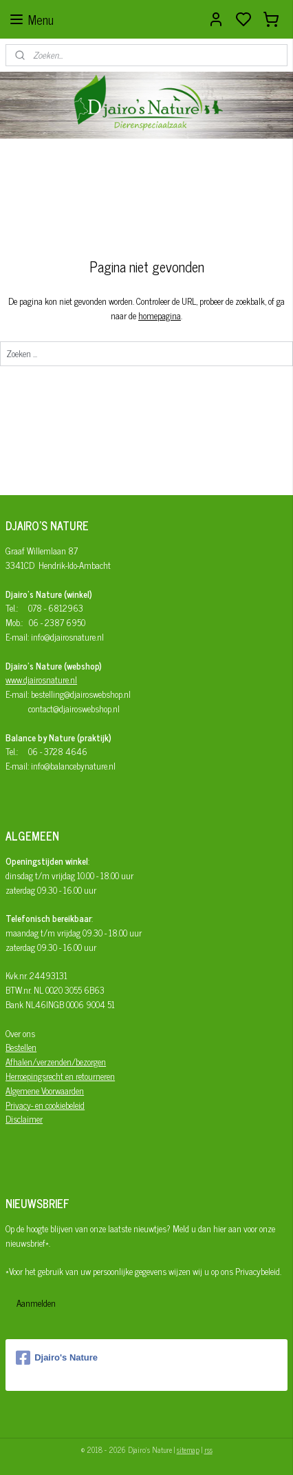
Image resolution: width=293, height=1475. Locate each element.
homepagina (159, 315)
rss (208, 1449)
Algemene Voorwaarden (45, 1090)
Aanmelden (36, 1303)
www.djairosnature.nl (41, 679)
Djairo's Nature (57, 1357)
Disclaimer (24, 1119)
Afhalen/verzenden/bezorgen (56, 1061)
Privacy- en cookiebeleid (45, 1105)
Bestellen (21, 1047)
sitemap (188, 1449)
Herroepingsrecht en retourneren (60, 1076)
